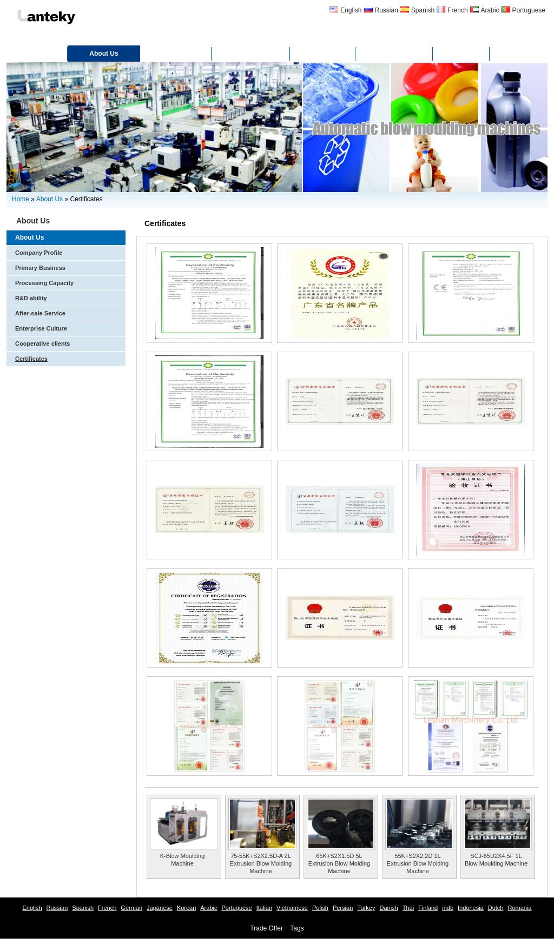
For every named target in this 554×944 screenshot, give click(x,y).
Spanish (422, 10)
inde (447, 908)
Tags (297, 928)
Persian (343, 908)
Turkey (366, 908)
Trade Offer (266, 928)
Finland (428, 908)
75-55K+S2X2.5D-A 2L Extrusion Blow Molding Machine (261, 863)
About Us (103, 53)
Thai (408, 908)
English (350, 10)
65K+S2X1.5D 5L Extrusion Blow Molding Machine (339, 863)
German (131, 908)
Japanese (160, 908)
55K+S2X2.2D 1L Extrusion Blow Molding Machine (418, 863)
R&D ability (31, 298)
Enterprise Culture (41, 328)
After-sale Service (40, 313)
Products (176, 53)
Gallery (323, 53)
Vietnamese (292, 908)
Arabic (490, 10)
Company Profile (38, 252)
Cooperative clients (42, 343)
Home (37, 53)
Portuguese (528, 10)
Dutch (496, 908)
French (457, 10)
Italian (264, 908)
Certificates (250, 53)
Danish (388, 908)
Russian (386, 10)
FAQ (461, 53)
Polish (320, 908)
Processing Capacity (44, 283)
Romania (519, 908)
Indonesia (471, 908)
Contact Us (394, 53)
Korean (186, 908)
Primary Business (40, 268)
